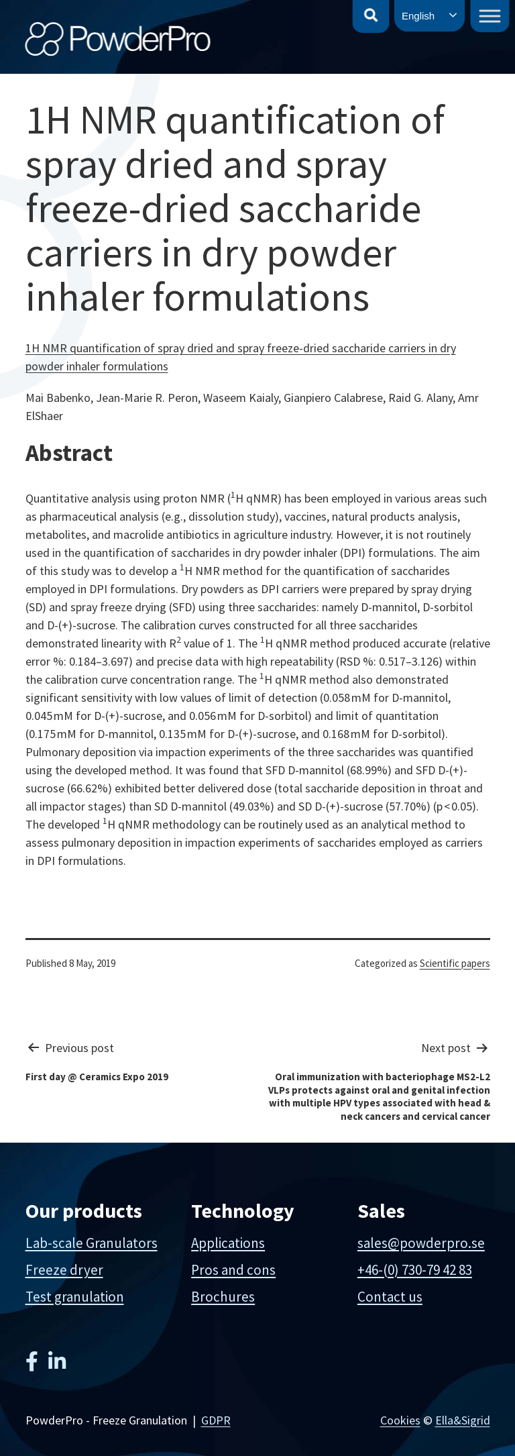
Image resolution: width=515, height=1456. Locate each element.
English (418, 15)
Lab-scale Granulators (91, 1243)
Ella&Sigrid (462, 1420)
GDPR (216, 1420)
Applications (228, 1243)
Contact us (389, 1297)
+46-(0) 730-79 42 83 (414, 1270)
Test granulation (74, 1297)
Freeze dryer (64, 1270)
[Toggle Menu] (490, 15)
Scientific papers (455, 963)
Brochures (223, 1297)
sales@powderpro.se (421, 1243)
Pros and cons (233, 1270)
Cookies (400, 1420)
